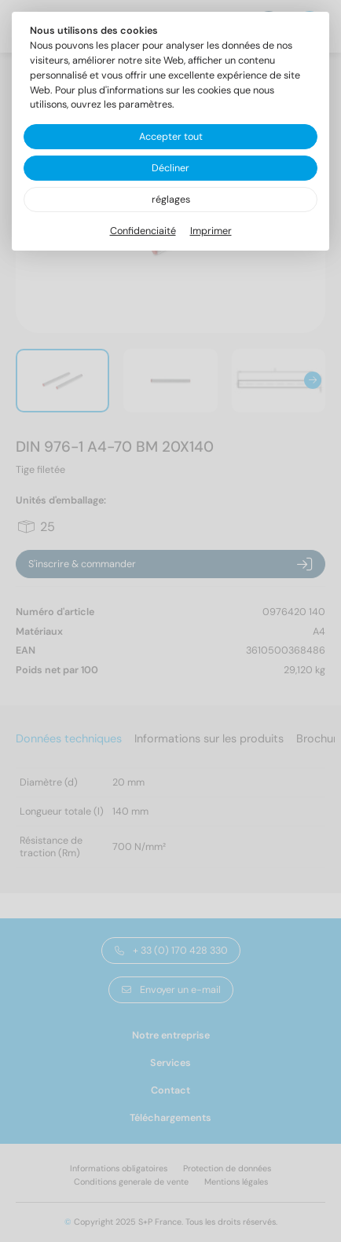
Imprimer (211, 231)
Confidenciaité (143, 231)
